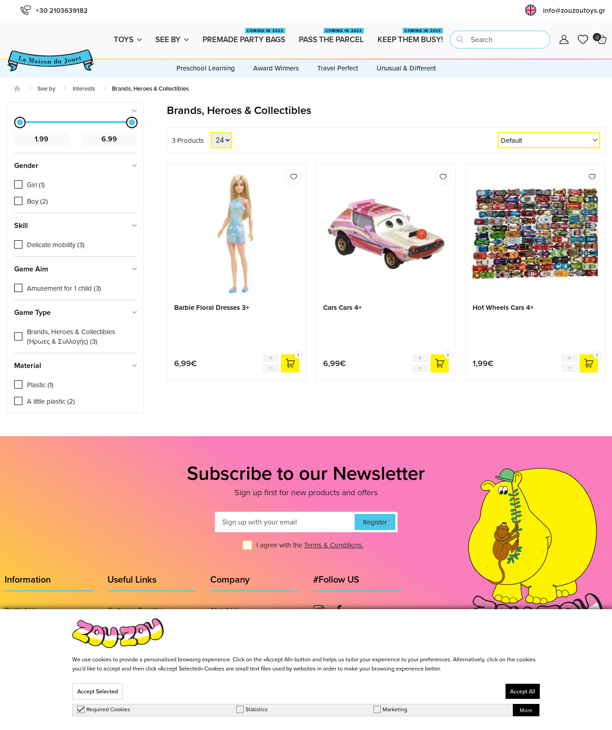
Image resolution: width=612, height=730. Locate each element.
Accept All (522, 691)
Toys (128, 39)
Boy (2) (37, 201)
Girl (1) (36, 184)
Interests (84, 88)
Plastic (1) (40, 384)
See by (172, 39)
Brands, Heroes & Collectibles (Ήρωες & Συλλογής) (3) (71, 336)
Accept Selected (97, 691)
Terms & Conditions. (333, 545)
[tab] (75, 110)
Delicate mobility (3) (56, 244)
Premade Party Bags (243, 36)
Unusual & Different (406, 68)
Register (375, 522)
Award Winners (276, 68)
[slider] (20, 122)
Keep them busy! (410, 36)
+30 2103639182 (54, 10)
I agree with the (309, 545)
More (526, 710)
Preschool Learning (205, 68)
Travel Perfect (337, 68)
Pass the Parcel (331, 36)
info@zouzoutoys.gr (574, 10)
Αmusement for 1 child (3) (64, 288)
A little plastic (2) (51, 401)
